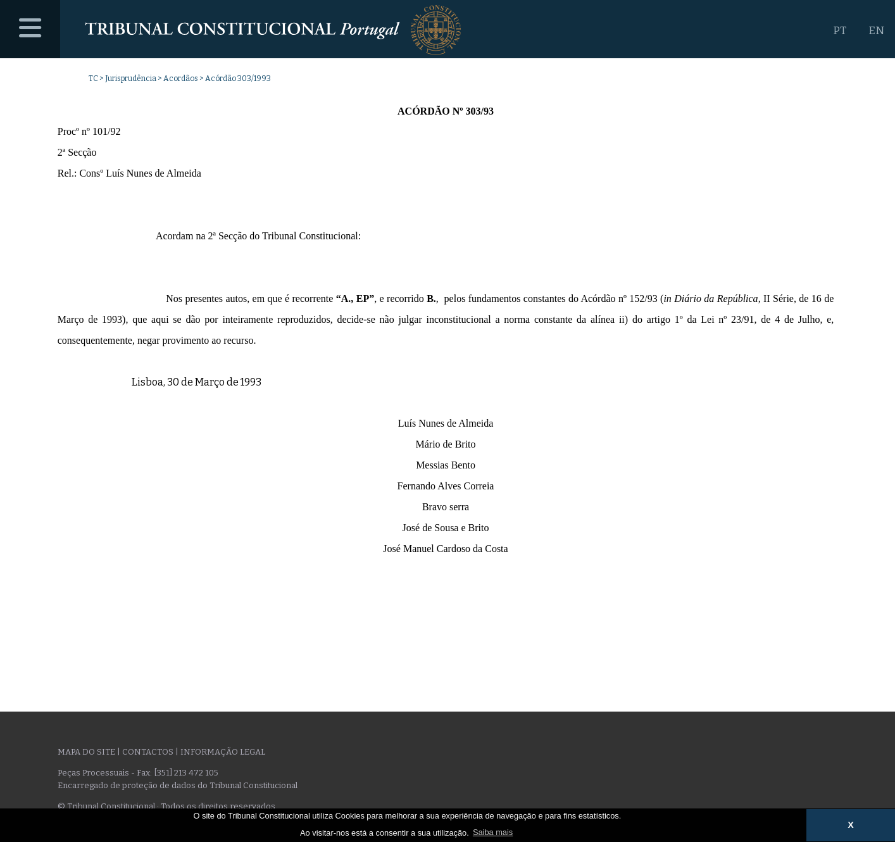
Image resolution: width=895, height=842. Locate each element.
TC (93, 78)
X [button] (851, 825)
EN (876, 30)
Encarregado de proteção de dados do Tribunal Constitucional (177, 785)
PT (839, 30)
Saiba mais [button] (493, 832)
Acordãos (180, 78)
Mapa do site (86, 752)
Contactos (147, 752)
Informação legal (222, 752)
